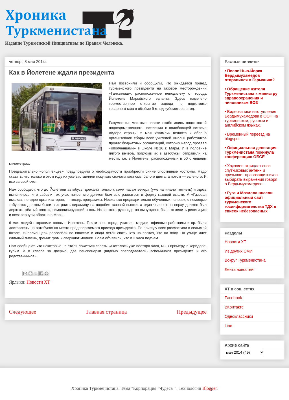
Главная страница (106, 312)
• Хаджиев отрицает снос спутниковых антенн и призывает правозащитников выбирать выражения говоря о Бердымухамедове (251, 175)
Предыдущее (192, 312)
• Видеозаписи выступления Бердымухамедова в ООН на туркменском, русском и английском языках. (251, 118)
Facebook (233, 297)
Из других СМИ (239, 251)
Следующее (22, 312)
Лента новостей (239, 269)
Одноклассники (239, 316)
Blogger (209, 388)
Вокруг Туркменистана (245, 260)
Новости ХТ (38, 282)
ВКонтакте (234, 307)
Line (228, 325)
